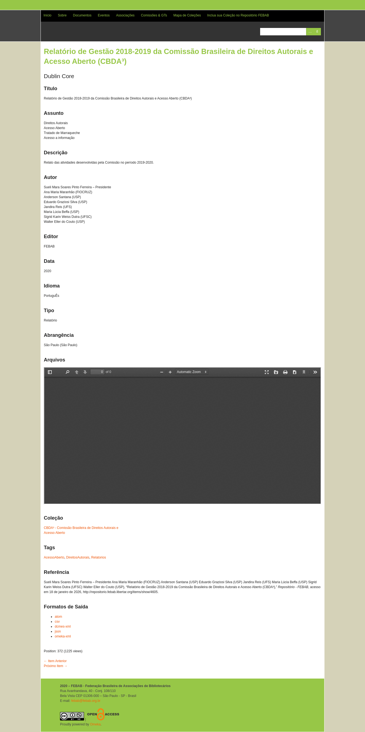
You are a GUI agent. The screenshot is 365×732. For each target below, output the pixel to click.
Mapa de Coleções (187, 15)
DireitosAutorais (78, 557)
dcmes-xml (63, 626)
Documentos (82, 15)
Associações (125, 15)
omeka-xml (63, 636)
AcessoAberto (54, 557)
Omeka (95, 724)
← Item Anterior (55, 661)
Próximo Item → (55, 666)
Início (47, 15)
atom (58, 617)
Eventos (104, 15)
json (58, 631)
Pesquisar (317, 31)
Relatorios (98, 557)
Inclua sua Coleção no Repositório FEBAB (238, 15)
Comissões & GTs (154, 15)
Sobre (62, 15)
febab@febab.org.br (85, 701)
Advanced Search (310, 31)
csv (57, 621)
